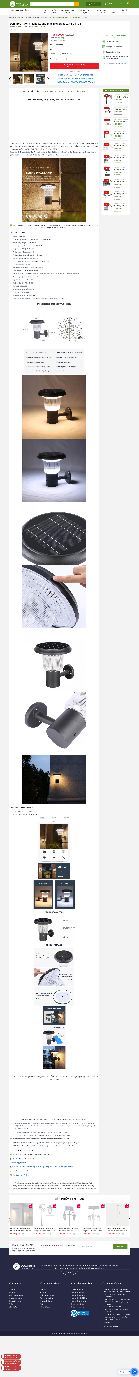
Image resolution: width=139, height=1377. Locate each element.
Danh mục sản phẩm (67, 11)
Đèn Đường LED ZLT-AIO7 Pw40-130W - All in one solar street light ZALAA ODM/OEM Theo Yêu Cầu (121, 206)
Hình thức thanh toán (78, 1307)
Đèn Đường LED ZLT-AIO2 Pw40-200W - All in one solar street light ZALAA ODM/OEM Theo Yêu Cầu (121, 146)
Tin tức (114, 11)
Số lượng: (53, 59)
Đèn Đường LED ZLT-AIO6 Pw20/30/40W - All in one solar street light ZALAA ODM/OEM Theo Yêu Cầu (121, 194)
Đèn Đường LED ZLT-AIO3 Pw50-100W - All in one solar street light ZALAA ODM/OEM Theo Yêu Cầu (121, 158)
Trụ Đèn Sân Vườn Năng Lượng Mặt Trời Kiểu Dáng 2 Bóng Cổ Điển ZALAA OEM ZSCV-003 (121, 109)
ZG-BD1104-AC (67, 53)
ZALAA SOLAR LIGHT (120, 131)
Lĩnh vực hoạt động (85, 11)
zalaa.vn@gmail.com (19, 1163)
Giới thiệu (54, 11)
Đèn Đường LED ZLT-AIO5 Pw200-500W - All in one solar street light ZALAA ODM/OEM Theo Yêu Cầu (121, 182)
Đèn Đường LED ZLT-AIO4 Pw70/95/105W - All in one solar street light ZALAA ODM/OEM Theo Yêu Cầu (121, 170)
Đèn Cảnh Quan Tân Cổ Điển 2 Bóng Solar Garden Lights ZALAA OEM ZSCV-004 (121, 97)
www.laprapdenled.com (65, 1167)
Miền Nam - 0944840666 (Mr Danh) (76, 78)
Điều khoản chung (77, 1289)
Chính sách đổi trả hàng (79, 1298)
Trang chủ (44, 11)
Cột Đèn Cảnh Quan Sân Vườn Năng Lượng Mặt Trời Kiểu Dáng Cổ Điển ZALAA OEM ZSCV (121, 121)
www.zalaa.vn (16, 1167)
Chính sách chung (102, 11)
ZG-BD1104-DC (56, 53)
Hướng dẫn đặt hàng (77, 1304)
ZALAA (85, 1333)
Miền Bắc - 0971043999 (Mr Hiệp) (75, 75)
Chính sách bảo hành (78, 1295)
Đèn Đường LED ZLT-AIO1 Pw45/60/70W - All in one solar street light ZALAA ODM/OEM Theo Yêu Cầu (121, 133)
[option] (29, 52)
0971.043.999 (16, 1159)
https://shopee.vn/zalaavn (21, 1175)
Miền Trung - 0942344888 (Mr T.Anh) (76, 82)
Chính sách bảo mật (77, 1292)
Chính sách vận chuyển (78, 1301)
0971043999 (108, 1323)
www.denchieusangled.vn (30, 1167)
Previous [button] (9, 78)
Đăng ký (120, 1246)
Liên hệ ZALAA (124, 11)
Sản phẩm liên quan (69, 1199)
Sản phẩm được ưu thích (115, 90)
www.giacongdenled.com (48, 1167)
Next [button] (48, 78)
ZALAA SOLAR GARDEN (121, 95)
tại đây (123, 63)
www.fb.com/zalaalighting (21, 1171)
